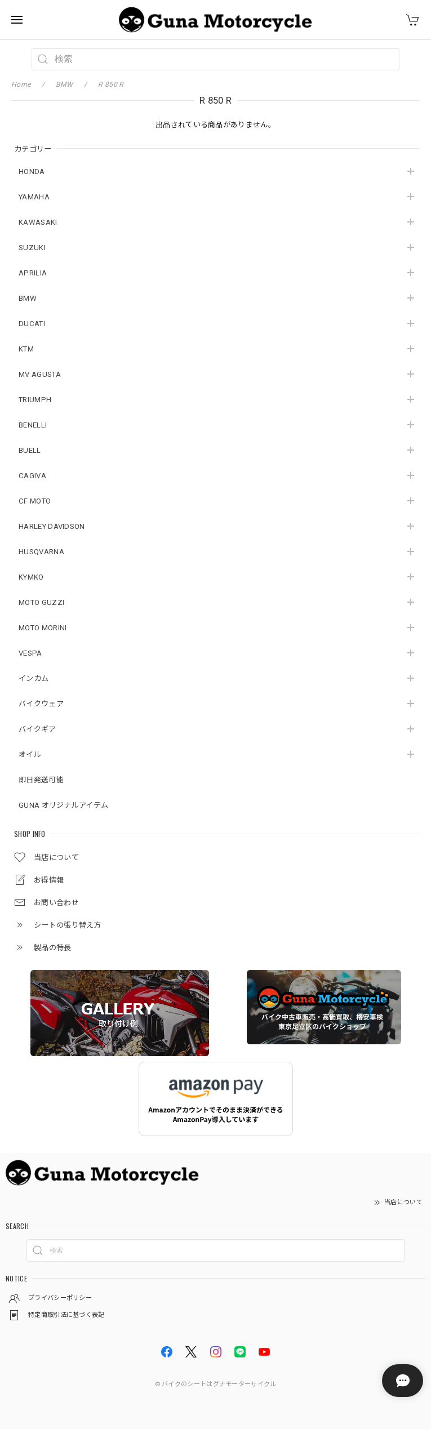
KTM (26, 349)
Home (20, 84)
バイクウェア (41, 704)
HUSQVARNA (41, 551)
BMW (28, 298)
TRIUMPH (35, 399)
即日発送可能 (41, 780)
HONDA (32, 171)
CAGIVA (32, 475)
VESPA (30, 653)
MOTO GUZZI (41, 602)
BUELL (30, 450)
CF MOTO (35, 501)
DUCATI (32, 323)
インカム (33, 678)
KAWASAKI (38, 222)
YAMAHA (34, 197)
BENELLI (33, 425)
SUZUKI (32, 247)
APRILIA (33, 273)
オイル (30, 754)
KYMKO (31, 577)
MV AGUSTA (40, 374)
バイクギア (37, 729)
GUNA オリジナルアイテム (63, 805)
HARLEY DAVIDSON (52, 526)
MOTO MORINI (42, 628)
